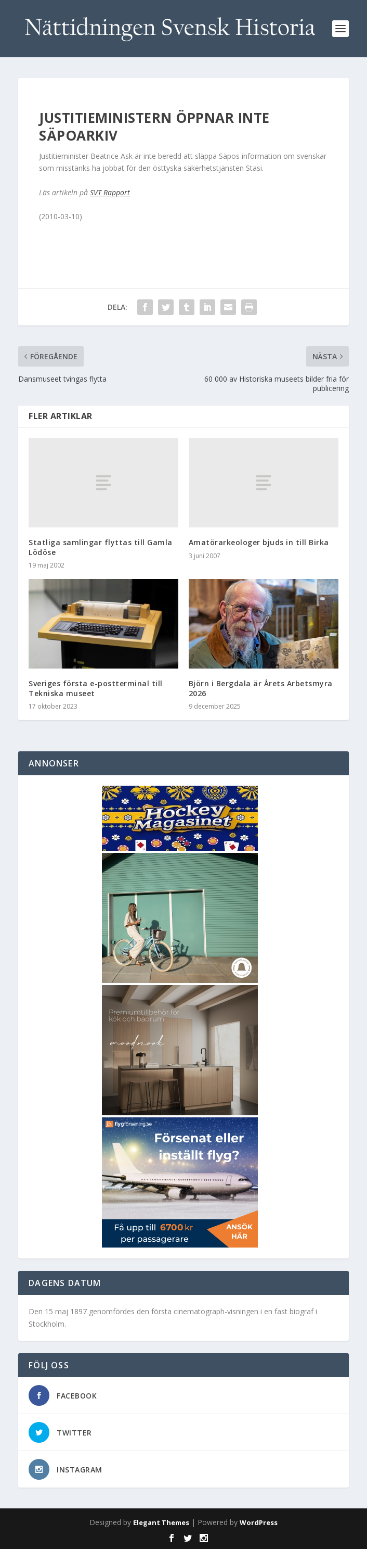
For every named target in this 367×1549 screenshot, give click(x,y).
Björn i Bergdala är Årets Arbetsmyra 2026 (261, 688)
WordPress (259, 1522)
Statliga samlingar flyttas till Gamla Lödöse (101, 547)
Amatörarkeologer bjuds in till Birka (259, 542)
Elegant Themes (161, 1522)
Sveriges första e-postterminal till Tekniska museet (96, 688)
